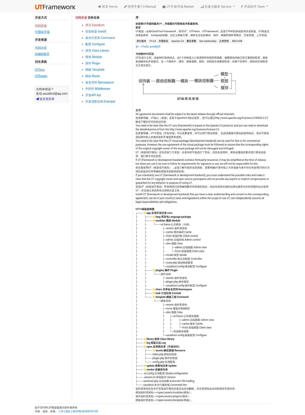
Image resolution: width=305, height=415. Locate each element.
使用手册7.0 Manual (140, 6)
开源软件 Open (253, 6)
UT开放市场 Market (178, 6)
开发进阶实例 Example (100, 101)
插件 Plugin (92, 63)
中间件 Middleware (97, 88)
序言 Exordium (94, 25)
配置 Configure (95, 44)
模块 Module (93, 57)
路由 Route (92, 76)
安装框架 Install (95, 31)
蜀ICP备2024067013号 (85, 411)
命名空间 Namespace (99, 82)
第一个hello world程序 (148, 46)
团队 (68, 411)
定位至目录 (45, 99)
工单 (61, 411)
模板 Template (94, 69)
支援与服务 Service (216, 6)
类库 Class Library (97, 50)
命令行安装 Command (100, 37)
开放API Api (93, 95)
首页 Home (108, 6)
